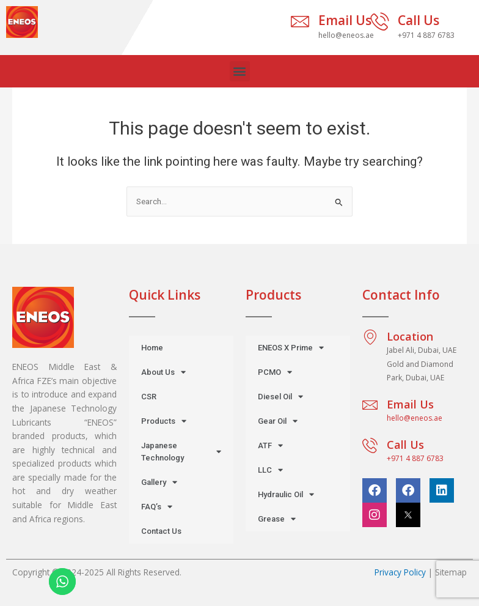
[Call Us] (379, 21)
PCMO (275, 372)
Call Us (418, 20)
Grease (277, 519)
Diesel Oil (280, 396)
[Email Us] (300, 21)
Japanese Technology (181, 451)
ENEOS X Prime (291, 348)
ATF (270, 445)
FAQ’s (156, 507)
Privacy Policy (400, 572)
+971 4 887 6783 (415, 458)
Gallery (159, 482)
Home (152, 347)
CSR (148, 396)
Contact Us (161, 531)
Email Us (344, 20)
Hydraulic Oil (286, 494)
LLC (270, 470)
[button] (240, 71)
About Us (163, 372)
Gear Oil (278, 421)
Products (163, 421)
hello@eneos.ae (414, 418)
